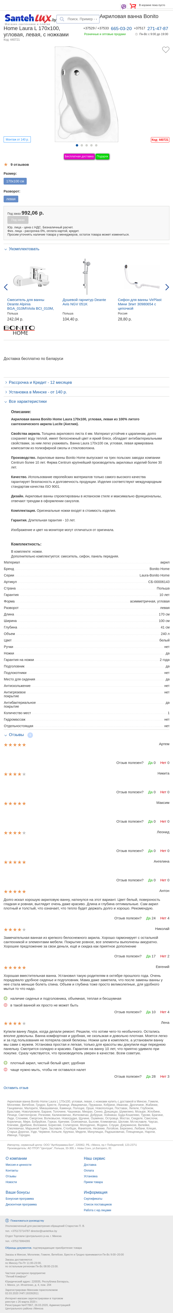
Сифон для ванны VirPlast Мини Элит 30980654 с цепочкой (139, 304)
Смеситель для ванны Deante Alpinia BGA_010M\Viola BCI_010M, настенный (30, 306)
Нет (163, 763)
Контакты (12, 1170)
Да (150, 763)
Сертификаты (93, 1198)
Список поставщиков (98, 1204)
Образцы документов (18, 1247)
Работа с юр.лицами (97, 1210)
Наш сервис (94, 1158)
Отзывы (11, 1176)
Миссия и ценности (19, 1164)
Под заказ (18, 220)
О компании (16, 1158)
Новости (11, 1182)
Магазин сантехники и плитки (27, 24)
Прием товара (93, 1182)
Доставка (90, 1164)
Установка (91, 1176)
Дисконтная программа (21, 1204)
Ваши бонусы (18, 1192)
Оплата (89, 1170)
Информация (96, 1192)
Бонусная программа (20, 1198)
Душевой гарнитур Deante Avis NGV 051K (84, 302)
